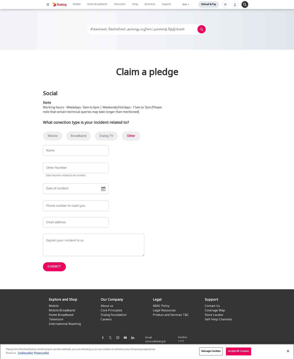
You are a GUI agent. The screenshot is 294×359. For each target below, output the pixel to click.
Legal (157, 300)
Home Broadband (97, 4)
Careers (106, 320)
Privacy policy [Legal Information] (41, 356)
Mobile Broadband (62, 311)
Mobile (77, 4)
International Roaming (65, 324)
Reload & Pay (208, 4)
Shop (135, 4)
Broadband (78, 136)
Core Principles (111, 311)
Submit (54, 267)
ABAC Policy (161, 306)
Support (166, 4)
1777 (181, 341)
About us (107, 306)
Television (119, 4)
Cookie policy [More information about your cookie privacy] (25, 356)
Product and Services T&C (171, 315)
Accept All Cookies (238, 354)
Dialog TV (106, 136)
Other (131, 136)
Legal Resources (164, 311)
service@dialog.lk (155, 341)
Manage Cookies (211, 354)
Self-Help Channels (218, 320)
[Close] (288, 354)
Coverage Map (215, 311)
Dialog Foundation (114, 315)
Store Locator (214, 315)
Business (150, 4)
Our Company (112, 300)
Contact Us (212, 306)
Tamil (185, 4)
